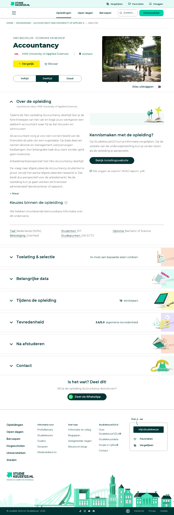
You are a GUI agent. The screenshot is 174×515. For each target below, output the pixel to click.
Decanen (42, 446)
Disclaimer (139, 511)
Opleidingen (63, 12)
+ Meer (14, 193)
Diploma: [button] (119, 231)
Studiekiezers (45, 435)
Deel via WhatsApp (85, 397)
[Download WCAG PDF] (128, 511)
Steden (12, 460)
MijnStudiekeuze (149, 429)
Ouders (41, 440)
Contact (103, 450)
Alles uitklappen (146, 86)
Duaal (70, 78)
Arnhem (87, 54)
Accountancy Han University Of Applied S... (59, 23)
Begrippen (74, 435)
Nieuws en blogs (77, 446)
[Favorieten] (135, 4)
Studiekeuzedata (108, 439)
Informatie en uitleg (79, 429)
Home (10, 23)
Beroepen (105, 12)
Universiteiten (16, 453)
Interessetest (151, 12)
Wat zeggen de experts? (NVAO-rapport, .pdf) (117, 171)
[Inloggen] (156, 4)
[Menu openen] (13, 12)
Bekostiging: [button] (18, 235)
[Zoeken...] (128, 13)
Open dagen (85, 12)
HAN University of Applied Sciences (45, 54)
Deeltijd (47, 78)
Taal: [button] (13, 231)
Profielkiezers (45, 429)
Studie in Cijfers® (108, 445)
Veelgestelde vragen (80, 440)
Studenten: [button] (69, 231)
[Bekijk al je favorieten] (143, 439)
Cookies (163, 511)
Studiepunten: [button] (71, 235)
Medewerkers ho (47, 452)
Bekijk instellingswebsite (111, 160)
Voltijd (24, 78)
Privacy (152, 511)
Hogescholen (16, 445)
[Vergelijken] (114, 4)
